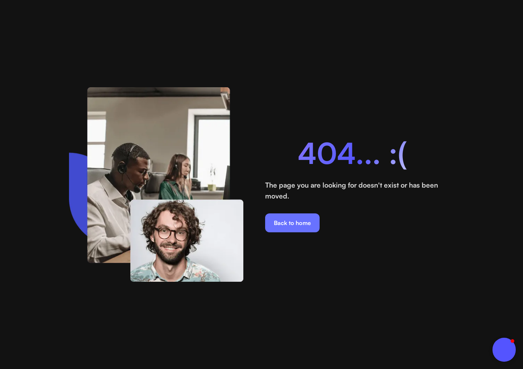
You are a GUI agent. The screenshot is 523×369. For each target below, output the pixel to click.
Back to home (292, 222)
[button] (504, 350)
